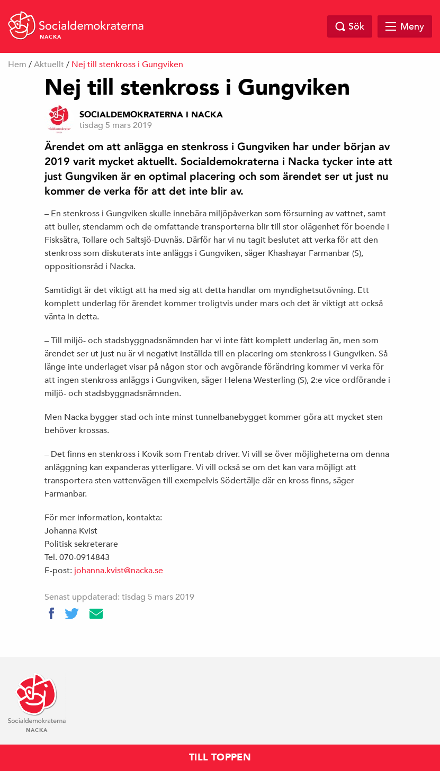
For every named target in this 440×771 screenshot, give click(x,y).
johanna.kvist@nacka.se (118, 570)
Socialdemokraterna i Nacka (151, 115)
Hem (17, 64)
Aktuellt (49, 64)
